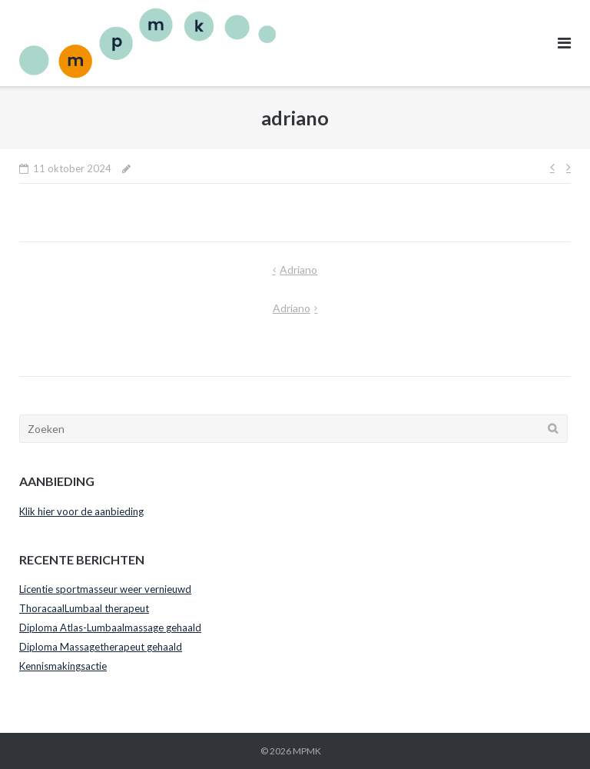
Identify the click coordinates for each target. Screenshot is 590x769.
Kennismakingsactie (63, 666)
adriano (298, 269)
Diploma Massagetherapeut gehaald (100, 647)
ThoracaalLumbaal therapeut (84, 608)
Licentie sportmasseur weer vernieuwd (105, 589)
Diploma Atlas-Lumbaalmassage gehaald (110, 627)
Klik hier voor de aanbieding (81, 511)
